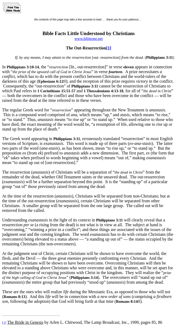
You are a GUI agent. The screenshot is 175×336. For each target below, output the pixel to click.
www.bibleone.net (88, 38)
